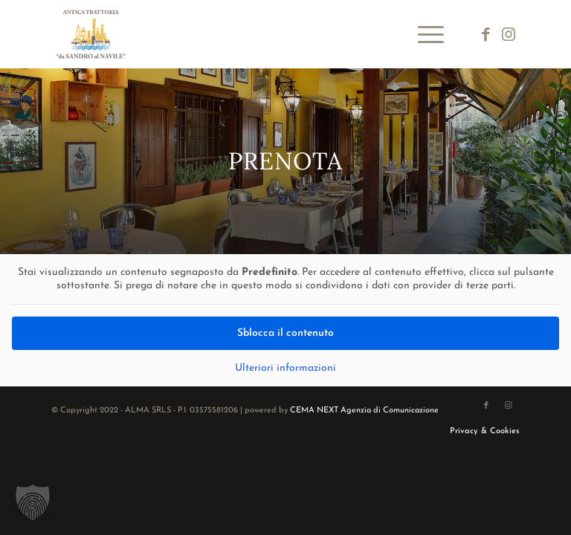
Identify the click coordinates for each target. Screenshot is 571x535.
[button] (32, 502)
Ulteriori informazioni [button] (285, 368)
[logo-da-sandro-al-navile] (91, 34)
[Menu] (423, 34)
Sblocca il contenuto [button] (285, 333)
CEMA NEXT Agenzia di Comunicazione (364, 410)
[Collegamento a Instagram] (508, 34)
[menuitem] (423, 34)
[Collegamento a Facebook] (486, 34)
